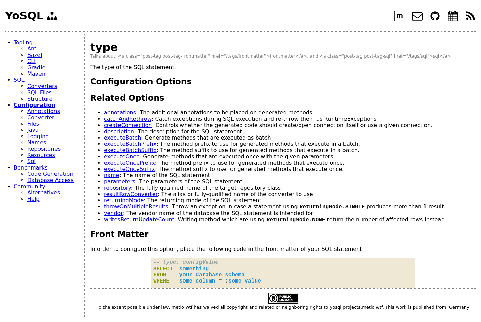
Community (29, 186)
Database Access (50, 180)
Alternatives (43, 192)
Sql (31, 161)
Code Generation (50, 174)
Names (36, 142)
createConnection (128, 125)
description (119, 131)
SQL (19, 80)
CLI (31, 61)
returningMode (124, 200)
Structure (39, 99)
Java (33, 130)
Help (33, 199)
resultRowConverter (131, 194)
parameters (119, 181)
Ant (31, 48)
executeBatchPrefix (130, 144)
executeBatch (122, 137)
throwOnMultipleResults (136, 207)
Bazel (34, 55)
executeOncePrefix (129, 163)
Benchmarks (30, 167)
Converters (42, 86)
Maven (36, 73)
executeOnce (122, 156)
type (104, 47)
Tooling (23, 42)
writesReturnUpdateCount (139, 219)
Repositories (44, 149)
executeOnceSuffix (129, 169)
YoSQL (24, 16)
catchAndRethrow (127, 119)
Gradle (36, 67)
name (111, 175)
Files (33, 123)
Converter (40, 117)
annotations (120, 112)
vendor (113, 213)
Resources (41, 155)
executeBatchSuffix (130, 150)
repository (117, 187)
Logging (38, 136)
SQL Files (39, 92)
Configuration (34, 105)
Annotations (43, 111)
